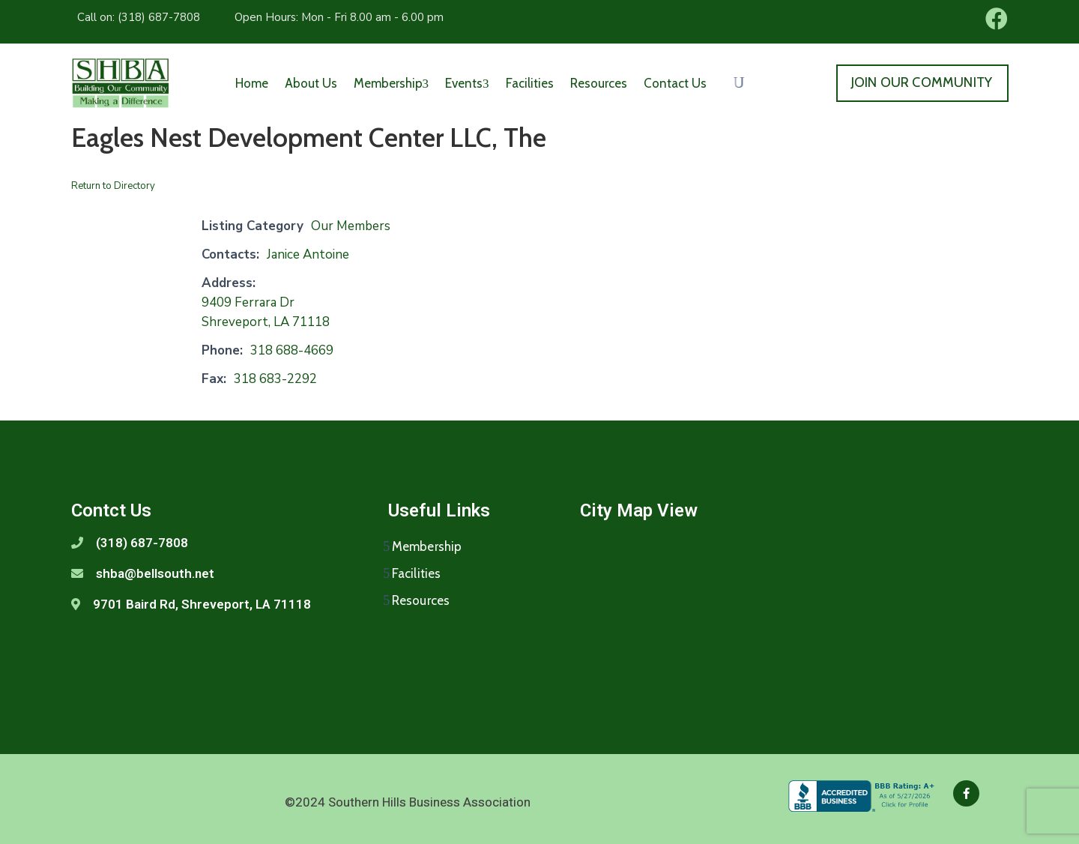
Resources (598, 83)
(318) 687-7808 (142, 542)
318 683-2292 (275, 379)
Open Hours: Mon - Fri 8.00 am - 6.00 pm (339, 17)
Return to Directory (113, 186)
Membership (391, 83)
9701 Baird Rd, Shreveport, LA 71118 (202, 604)
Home (251, 83)
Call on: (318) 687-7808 (138, 17)
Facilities (530, 83)
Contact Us (675, 83)
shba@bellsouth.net (155, 573)
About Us (311, 83)
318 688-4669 (291, 350)
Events (467, 83)
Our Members (350, 226)
